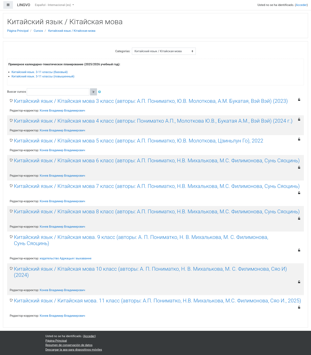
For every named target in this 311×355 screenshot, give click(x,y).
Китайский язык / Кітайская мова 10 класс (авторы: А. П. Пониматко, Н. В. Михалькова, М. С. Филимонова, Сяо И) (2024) (150, 272)
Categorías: (122, 51)
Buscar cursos (16, 91)
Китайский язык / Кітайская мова (71, 31)
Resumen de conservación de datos (68, 345)
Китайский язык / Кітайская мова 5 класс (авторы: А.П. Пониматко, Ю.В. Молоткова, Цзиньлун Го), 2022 (138, 141)
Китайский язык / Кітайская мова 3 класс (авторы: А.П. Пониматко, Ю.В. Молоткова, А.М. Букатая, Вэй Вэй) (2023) (151, 101)
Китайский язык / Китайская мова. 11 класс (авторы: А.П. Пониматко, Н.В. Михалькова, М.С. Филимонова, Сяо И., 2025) (157, 301)
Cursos (38, 31)
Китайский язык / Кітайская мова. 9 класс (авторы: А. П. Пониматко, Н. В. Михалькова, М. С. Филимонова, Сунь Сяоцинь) (141, 240)
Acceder (301, 5)
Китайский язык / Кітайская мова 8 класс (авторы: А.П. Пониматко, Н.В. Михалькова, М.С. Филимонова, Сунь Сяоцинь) (157, 212)
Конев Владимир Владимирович (62, 110)
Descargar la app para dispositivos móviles (73, 349)
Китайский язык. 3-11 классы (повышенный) (43, 76)
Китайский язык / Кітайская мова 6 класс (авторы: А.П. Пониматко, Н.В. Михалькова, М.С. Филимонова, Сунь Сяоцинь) (157, 161)
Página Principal (18, 31)
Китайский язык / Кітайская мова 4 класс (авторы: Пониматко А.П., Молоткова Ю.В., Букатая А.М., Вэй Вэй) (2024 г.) (153, 121)
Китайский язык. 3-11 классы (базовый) (40, 72)
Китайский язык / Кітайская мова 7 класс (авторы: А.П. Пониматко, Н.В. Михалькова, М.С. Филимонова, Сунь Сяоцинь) (157, 186)
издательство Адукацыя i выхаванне (65, 258)
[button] (100, 91)
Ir (93, 92)
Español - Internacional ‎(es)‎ (53, 5)
